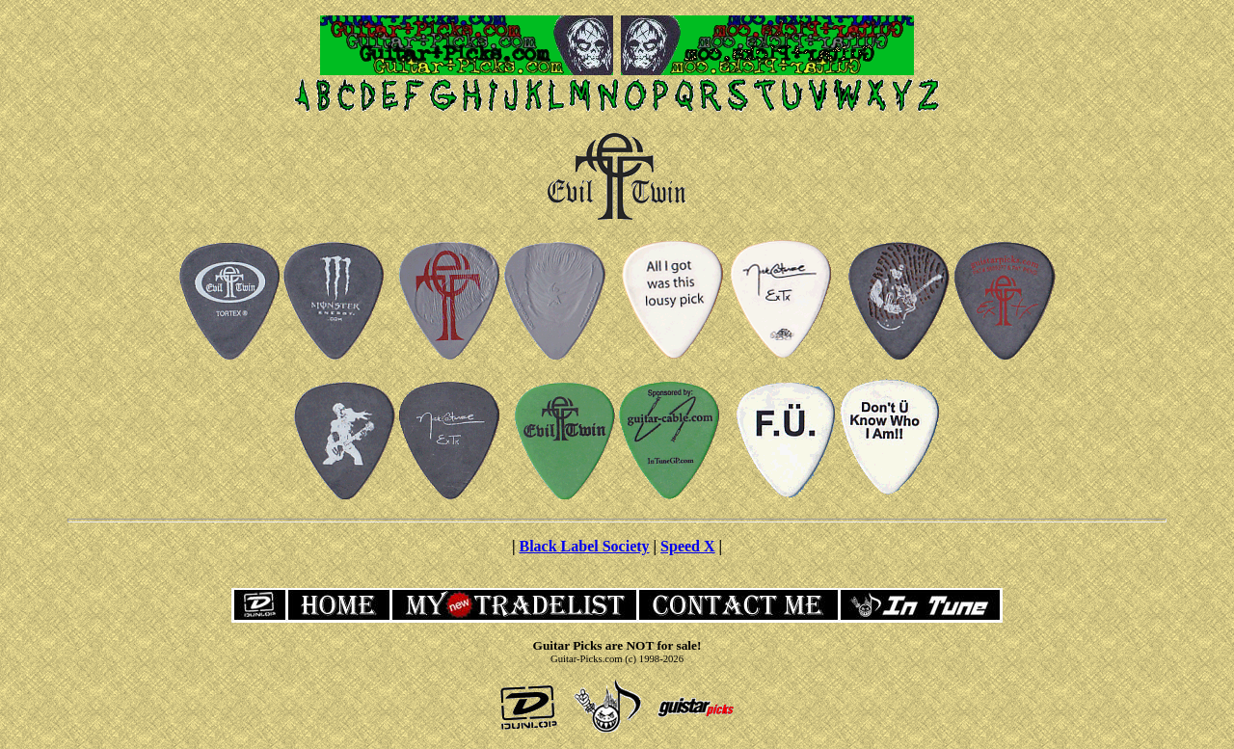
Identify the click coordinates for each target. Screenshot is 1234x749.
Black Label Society (584, 546)
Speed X (687, 546)
